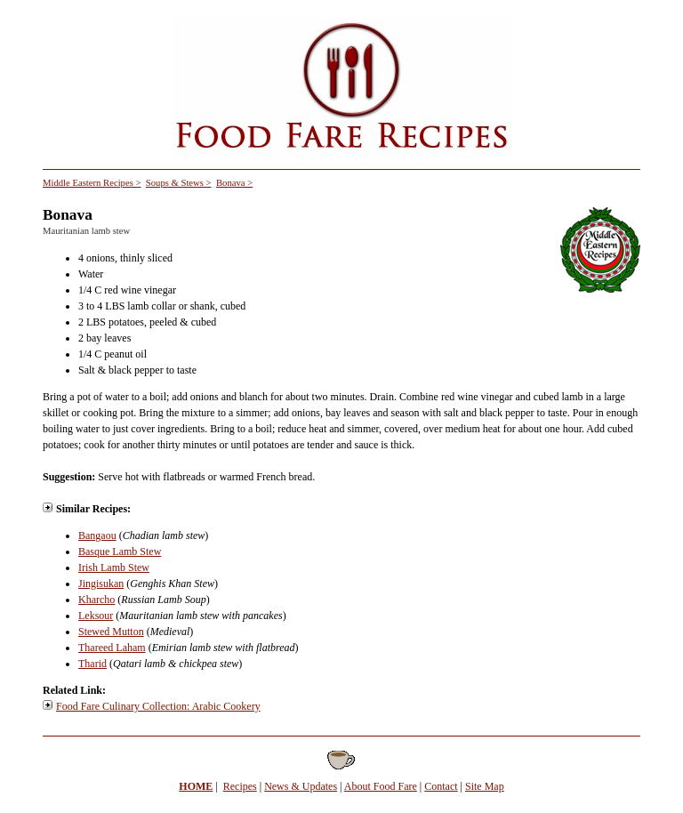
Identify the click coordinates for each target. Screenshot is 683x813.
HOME (196, 786)
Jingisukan (101, 583)
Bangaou (97, 535)
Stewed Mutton (111, 631)
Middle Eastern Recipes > (92, 183)
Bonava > (234, 183)
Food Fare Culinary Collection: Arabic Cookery (158, 706)
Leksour (95, 615)
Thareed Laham (112, 647)
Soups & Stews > (179, 183)
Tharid (92, 663)
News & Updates (300, 786)
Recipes (240, 786)
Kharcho (96, 599)
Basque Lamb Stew (119, 551)
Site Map (484, 786)
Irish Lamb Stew (113, 567)
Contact (440, 786)
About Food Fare (380, 786)
